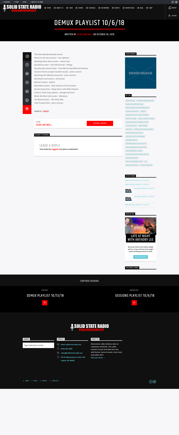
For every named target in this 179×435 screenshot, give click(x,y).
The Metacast (132, 204)
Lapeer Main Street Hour (137, 168)
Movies (129, 175)
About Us (60, 8)
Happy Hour (131, 165)
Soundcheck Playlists (136, 190)
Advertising (129, 8)
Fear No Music (132, 158)
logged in (55, 195)
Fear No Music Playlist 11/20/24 (137, 231)
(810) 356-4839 (66, 395)
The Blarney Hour (134, 197)
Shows (80, 8)
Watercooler (132, 211)
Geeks (143, 158)
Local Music (131, 172)
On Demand (105, 8)
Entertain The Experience (137, 154)
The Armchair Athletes (136, 193)
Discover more (98, 404)
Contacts (55, 427)
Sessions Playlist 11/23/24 (144, 235)
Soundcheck (131, 186)
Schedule (6, 2)
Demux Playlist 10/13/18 (45, 342)
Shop (151, 8)
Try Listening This (134, 208)
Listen (172, 15)
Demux (89, 39)
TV (146, 208)
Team (16, 2)
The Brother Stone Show (137, 200)
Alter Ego (130, 147)
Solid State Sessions (135, 183)
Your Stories (146, 211)
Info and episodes (140, 303)
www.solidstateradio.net (71, 391)
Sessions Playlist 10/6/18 (135, 342)
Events (117, 8)
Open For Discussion (143, 175)
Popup (172, 8)
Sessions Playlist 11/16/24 (144, 243)
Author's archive (100, 169)
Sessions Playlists (134, 179)
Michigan (143, 172)
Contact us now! (36, 2)
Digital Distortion (134, 150)
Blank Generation (145, 147)
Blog (24, 2)
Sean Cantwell (85, 57)
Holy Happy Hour (146, 165)
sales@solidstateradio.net (72, 399)
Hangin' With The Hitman (137, 161)
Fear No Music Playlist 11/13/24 (137, 251)
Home (49, 8)
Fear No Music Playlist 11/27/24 (137, 227)
